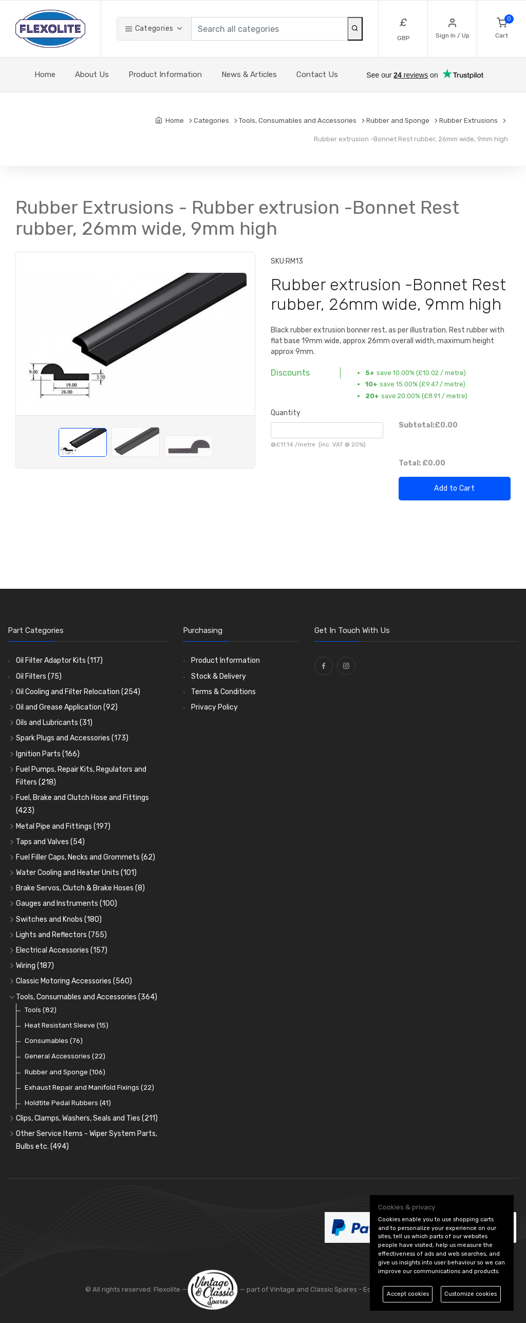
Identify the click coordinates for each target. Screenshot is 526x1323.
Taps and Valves (50, 841)
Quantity (285, 412)
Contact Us (317, 74)
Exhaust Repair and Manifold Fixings (89, 1087)
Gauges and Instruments (66, 903)
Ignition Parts (48, 754)
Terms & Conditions (223, 691)
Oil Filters (39, 676)
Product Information (165, 74)
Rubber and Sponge (65, 1072)
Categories (149, 28)
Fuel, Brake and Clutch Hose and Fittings (82, 804)
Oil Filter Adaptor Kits (59, 660)
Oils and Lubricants (54, 722)
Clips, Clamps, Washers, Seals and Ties (87, 1118)
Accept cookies (408, 1294)
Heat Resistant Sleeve (66, 1025)
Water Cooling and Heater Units (76, 872)
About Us (92, 74)
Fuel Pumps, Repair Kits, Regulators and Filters (81, 776)
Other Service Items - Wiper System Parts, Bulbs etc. (86, 1140)
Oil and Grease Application (67, 707)
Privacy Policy (214, 707)
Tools (41, 1010)
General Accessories (65, 1056)
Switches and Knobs (59, 919)
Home (44, 74)
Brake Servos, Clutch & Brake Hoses (80, 888)
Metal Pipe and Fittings (63, 826)
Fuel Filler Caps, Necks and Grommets (85, 857)
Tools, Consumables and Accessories (86, 997)
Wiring (35, 965)
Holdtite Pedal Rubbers (68, 1103)
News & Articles (249, 74)
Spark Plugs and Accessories (72, 738)
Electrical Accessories (61, 950)
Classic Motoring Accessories (74, 981)
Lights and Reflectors (61, 934)
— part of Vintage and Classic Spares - (275, 1289)
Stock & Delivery (218, 676)
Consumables (54, 1041)
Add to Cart (454, 488)
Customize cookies (470, 1294)
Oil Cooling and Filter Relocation (78, 691)
